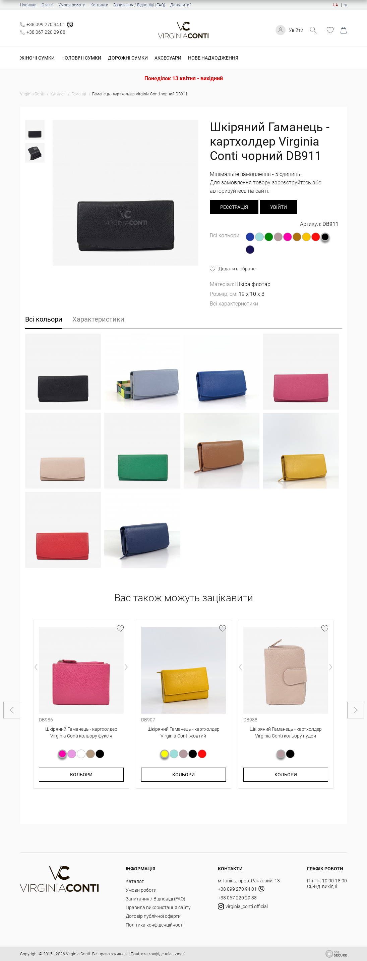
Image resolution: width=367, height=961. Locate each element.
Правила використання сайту (158, 907)
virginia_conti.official (243, 906)
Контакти (99, 5)
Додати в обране (237, 268)
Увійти (296, 30)
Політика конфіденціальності (158, 954)
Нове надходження (213, 58)
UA (335, 5)
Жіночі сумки (37, 58)
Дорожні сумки (128, 58)
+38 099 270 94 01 (45, 24)
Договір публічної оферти (153, 916)
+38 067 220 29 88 (45, 32)
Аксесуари (168, 58)
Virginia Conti (78, 954)
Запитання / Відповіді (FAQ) (139, 5)
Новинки (28, 5)
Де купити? (180, 5)
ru (345, 5)
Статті (47, 5)
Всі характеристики (234, 303)
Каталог (135, 881)
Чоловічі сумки (81, 58)
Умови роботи (71, 5)
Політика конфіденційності (155, 925)
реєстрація (234, 207)
